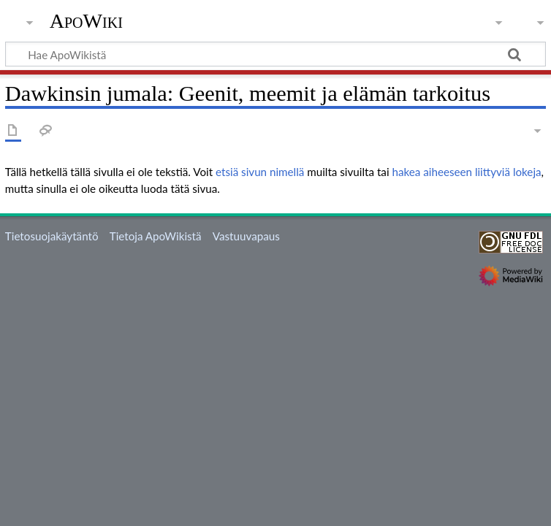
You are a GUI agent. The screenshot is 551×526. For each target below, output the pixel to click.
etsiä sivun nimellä (260, 171)
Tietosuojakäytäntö (52, 236)
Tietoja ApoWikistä (156, 236)
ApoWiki (86, 21)
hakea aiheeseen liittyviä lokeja (466, 171)
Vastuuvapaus (246, 236)
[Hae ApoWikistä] (275, 54)
